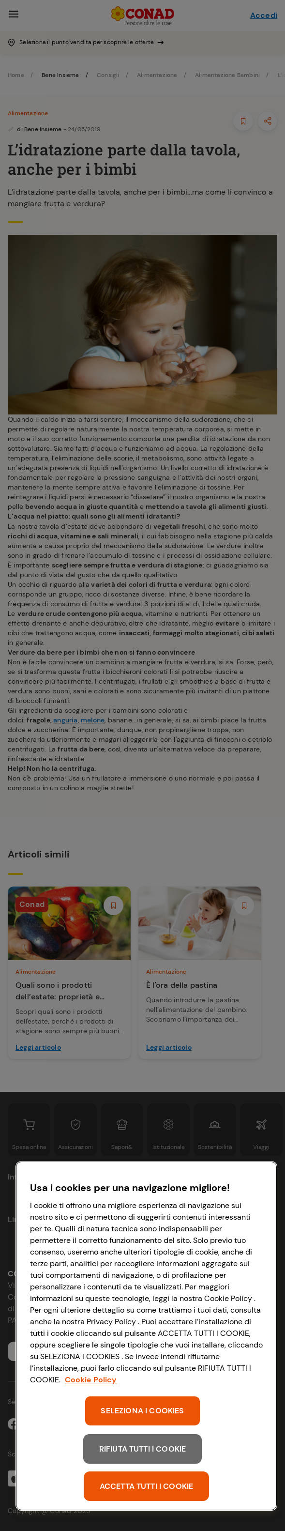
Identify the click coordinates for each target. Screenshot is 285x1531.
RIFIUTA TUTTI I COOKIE (142, 1449)
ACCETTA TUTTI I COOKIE (147, 1486)
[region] (146, 1336)
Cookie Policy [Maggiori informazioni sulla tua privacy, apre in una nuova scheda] (91, 1380)
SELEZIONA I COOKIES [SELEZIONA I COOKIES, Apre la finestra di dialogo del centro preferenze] (142, 1411)
